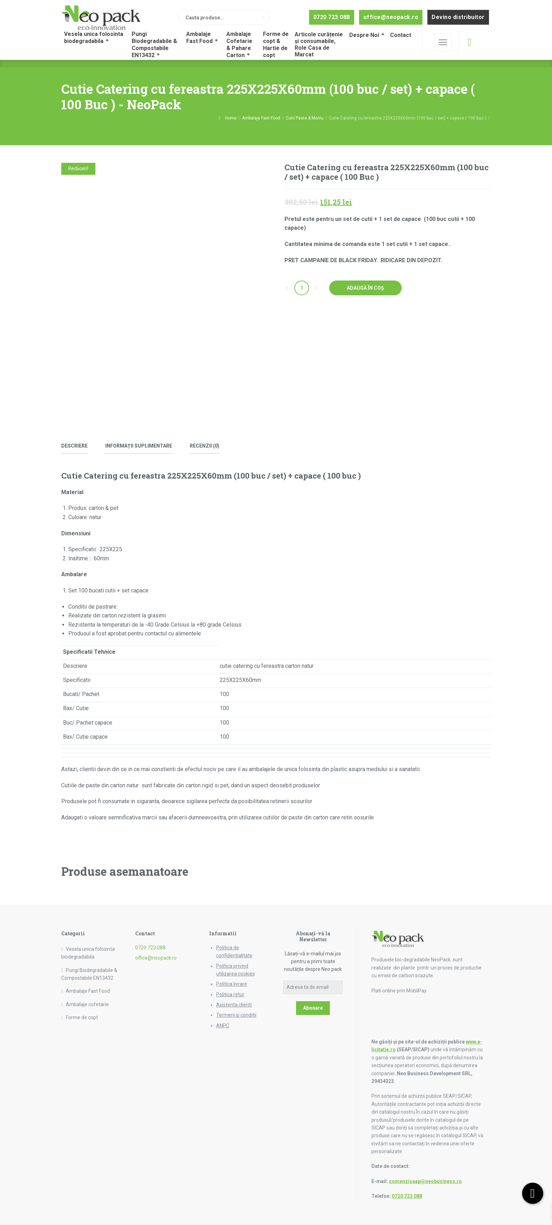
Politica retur (230, 994)
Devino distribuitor (458, 17)
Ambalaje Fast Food (261, 118)
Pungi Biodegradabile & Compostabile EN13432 (89, 974)
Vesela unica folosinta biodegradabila (88, 953)
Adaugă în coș (365, 288)
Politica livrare (231, 984)
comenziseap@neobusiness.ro (425, 1181)
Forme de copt (82, 1017)
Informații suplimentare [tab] (138, 446)
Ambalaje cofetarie (87, 1004)
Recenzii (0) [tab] (204, 446)
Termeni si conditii (236, 1015)
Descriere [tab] (74, 446)
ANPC (222, 1025)
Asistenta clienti (234, 1005)
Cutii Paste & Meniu (305, 118)
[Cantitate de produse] (301, 288)
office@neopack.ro (391, 17)
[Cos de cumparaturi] (469, 42)
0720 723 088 (331, 17)
